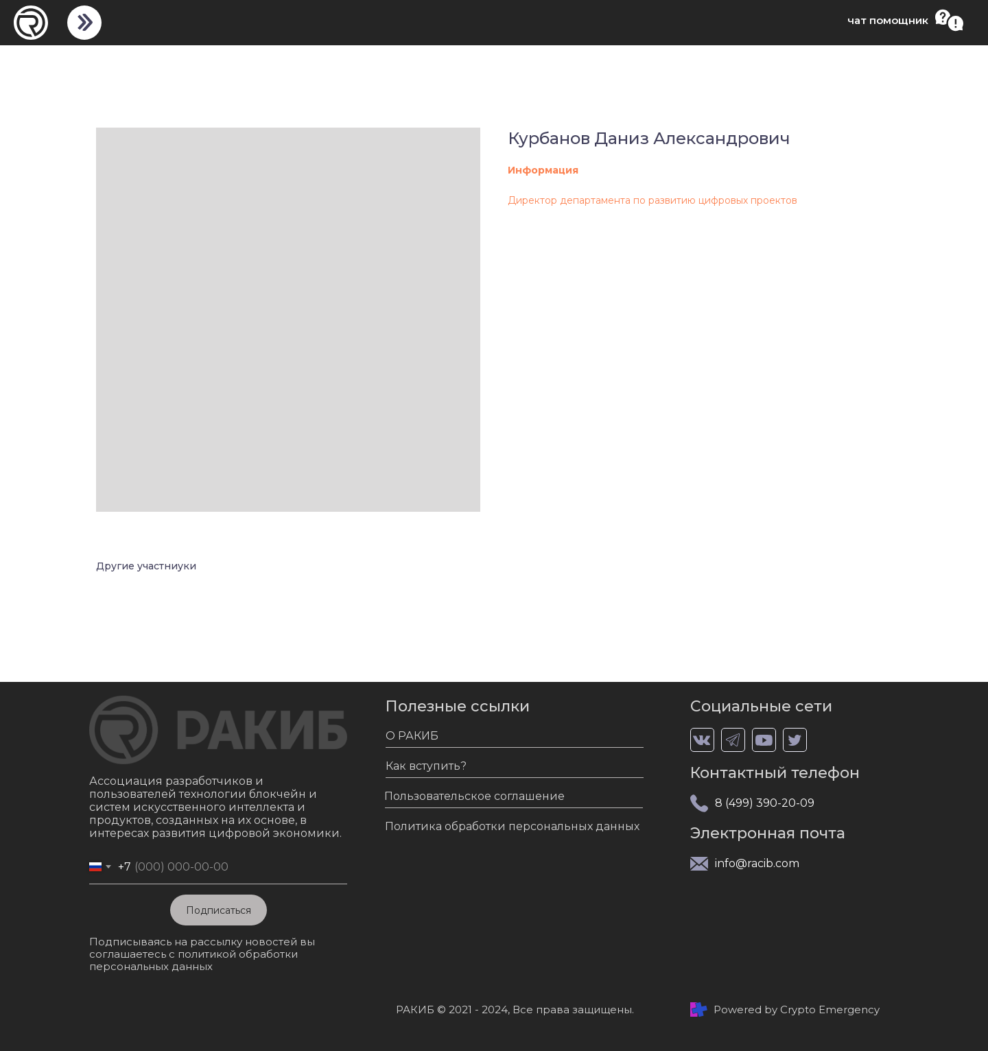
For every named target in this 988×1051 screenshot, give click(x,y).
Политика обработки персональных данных (512, 826)
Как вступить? (426, 765)
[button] (949, 20)
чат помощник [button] (887, 20)
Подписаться (218, 910)
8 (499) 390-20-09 (764, 803)
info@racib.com (757, 863)
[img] (84, 22)
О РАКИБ (412, 735)
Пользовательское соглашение (474, 796)
